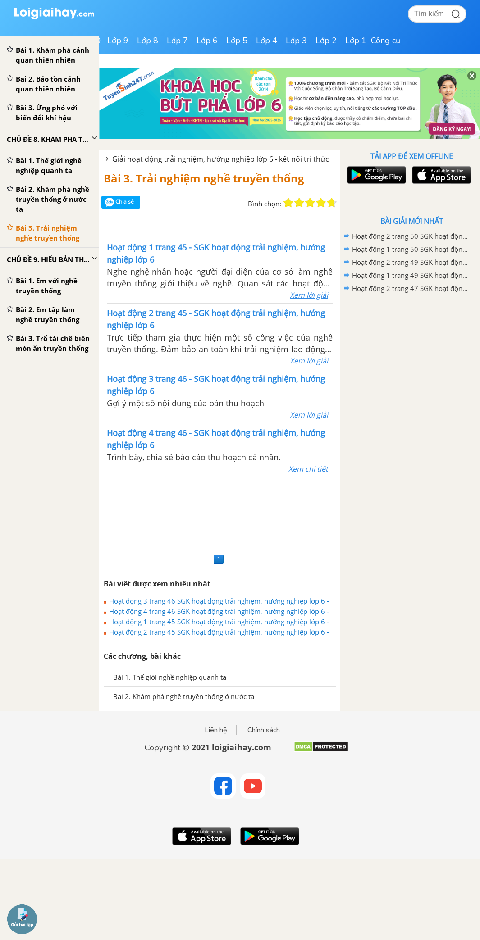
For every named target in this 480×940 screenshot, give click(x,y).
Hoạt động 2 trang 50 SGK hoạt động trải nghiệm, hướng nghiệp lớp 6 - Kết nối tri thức (410, 236)
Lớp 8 (147, 40)
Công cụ (385, 40)
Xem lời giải (309, 295)
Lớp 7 (177, 40)
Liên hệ (216, 730)
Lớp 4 (266, 40)
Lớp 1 (355, 40)
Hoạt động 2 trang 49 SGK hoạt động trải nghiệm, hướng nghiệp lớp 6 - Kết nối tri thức (410, 262)
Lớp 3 (296, 40)
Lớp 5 (236, 40)
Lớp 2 (326, 40)
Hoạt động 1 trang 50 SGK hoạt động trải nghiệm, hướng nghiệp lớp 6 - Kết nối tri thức (410, 249)
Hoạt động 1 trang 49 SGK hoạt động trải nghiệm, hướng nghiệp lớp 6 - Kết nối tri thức (410, 275)
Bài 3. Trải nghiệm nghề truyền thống (204, 178)
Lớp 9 (117, 40)
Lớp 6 (207, 40)
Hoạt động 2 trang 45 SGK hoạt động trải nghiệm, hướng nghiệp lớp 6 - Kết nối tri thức (219, 631)
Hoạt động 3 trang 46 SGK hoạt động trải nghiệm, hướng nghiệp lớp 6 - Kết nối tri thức (219, 600)
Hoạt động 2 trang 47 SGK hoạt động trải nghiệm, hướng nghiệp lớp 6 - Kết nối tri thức (410, 288)
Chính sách (263, 730)
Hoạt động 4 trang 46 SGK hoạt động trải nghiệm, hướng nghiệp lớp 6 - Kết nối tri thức (219, 611)
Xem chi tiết (308, 469)
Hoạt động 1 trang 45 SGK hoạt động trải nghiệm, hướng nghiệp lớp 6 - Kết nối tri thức (219, 621)
